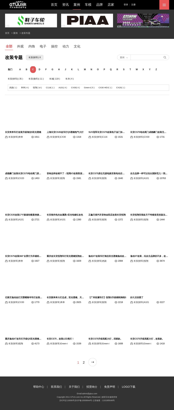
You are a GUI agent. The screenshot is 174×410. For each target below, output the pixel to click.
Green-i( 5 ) (89, 87)
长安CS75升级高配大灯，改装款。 (147, 339)
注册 (133, 4)
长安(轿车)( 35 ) (15, 79)
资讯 (65, 4)
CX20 (21, 178)
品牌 (99, 4)
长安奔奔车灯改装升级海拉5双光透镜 (23, 132)
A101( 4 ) (63, 87)
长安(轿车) (13, 137)
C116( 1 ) (50, 87)
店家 (111, 4)
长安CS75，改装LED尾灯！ (60, 339)
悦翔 (62, 178)
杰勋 (104, 261)
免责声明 (112, 386)
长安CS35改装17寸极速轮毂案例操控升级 (25, 215)
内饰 (31, 46)
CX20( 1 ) (120, 87)
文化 (77, 46)
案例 (77, 4)
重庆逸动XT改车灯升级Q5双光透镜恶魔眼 (25, 339)
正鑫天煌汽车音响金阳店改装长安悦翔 (107, 215)
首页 (54, 4)
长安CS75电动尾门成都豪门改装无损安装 (150, 132)
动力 (65, 46)
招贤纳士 (94, 386)
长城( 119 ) (54, 79)
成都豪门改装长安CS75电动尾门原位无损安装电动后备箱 (33, 173)
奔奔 (21, 137)
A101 (146, 178)
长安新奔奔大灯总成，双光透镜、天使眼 (66, 297)
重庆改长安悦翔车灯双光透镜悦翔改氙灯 (66, 256)
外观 (20, 46)
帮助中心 (41, 386)
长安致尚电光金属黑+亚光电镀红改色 (65, 215)
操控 (54, 46)
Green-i (64, 343)
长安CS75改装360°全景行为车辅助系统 (24, 256)
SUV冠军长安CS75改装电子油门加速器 (107, 132)
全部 (9, 46)
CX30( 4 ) (75, 87)
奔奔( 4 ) (25, 87)
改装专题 (25, 33)
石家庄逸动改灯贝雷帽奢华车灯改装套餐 (24, 297)
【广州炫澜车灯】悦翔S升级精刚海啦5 (107, 297)
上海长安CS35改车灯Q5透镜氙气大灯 (65, 132)
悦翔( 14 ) (37, 87)
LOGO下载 (131, 386)
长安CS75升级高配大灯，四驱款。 (105, 339)
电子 (43, 46)
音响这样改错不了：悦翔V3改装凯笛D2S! (67, 173)
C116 (104, 137)
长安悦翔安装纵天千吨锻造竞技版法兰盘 (150, 215)
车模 (88, 4)
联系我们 (59, 386)
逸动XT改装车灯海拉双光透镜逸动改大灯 (108, 256)
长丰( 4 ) (69, 79)
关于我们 (77, 386)
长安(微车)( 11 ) (36, 79)
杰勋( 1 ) (13, 87)
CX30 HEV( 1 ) (105, 87)
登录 (127, 4)
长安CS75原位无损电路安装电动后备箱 (107, 173)
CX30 (63, 137)
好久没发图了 (136, 297)
